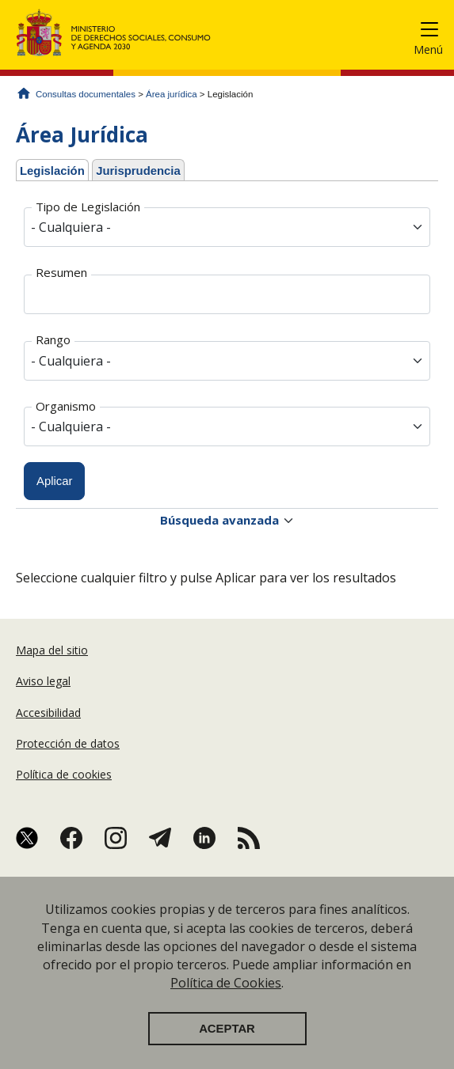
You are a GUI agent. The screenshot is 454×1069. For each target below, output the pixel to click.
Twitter (27, 838)
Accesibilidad (48, 712)
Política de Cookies (225, 994)
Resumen (61, 272)
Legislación (54, 168)
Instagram (116, 838)
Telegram (160, 838)
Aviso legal (43, 680)
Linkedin (204, 838)
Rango (53, 339)
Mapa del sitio (52, 650)
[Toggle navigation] (435, 32)
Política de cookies (64, 774)
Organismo (66, 406)
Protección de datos (68, 743)
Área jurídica (171, 94)
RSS (249, 838)
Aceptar (227, 1040)
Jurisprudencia (138, 171)
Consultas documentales (85, 94)
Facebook (71, 838)
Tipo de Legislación (88, 206)
